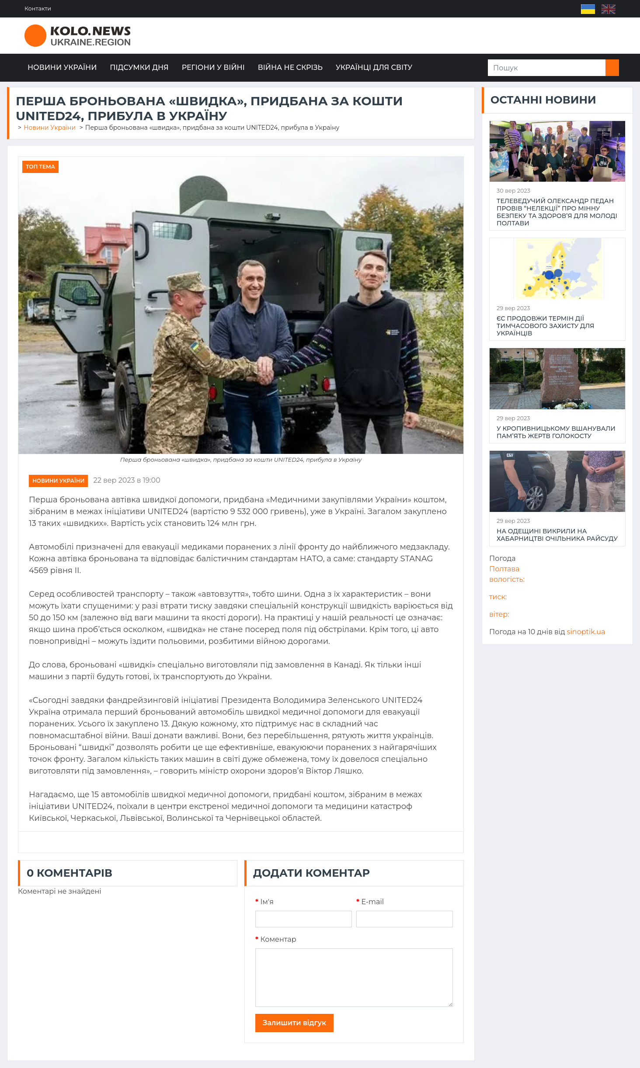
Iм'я (264, 902)
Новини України (62, 67)
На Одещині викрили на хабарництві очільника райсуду (557, 535)
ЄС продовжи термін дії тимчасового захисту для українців (545, 326)
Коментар (275, 939)
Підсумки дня (139, 67)
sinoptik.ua (586, 632)
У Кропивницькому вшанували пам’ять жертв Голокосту (556, 432)
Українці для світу (374, 67)
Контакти (37, 8)
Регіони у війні (213, 67)
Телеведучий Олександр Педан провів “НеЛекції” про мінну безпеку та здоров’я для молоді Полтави (557, 212)
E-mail (370, 902)
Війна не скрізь (290, 67)
